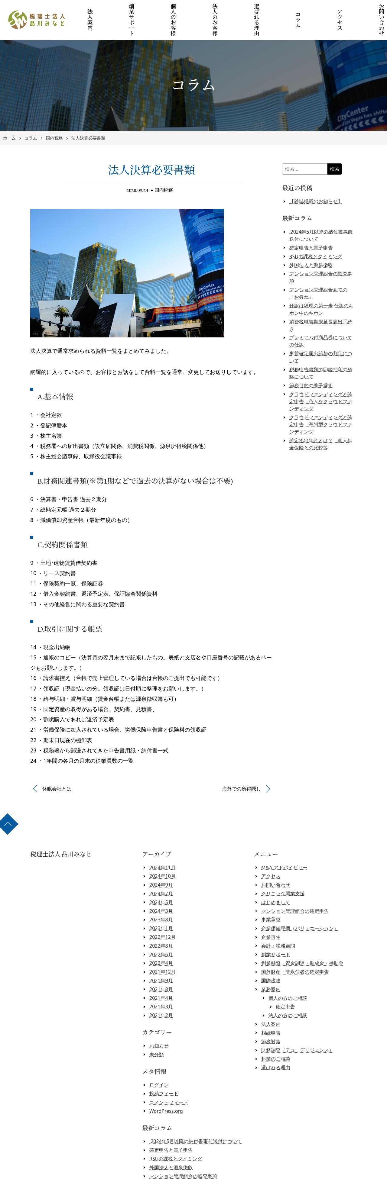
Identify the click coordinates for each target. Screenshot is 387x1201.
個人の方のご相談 (287, 977)
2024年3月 (161, 890)
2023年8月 (161, 899)
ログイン (159, 1064)
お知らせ (159, 1025)
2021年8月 (161, 968)
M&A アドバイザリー (284, 847)
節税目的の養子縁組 (311, 365)
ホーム (9, 117)
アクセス (330, 10)
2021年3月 (161, 986)
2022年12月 (162, 916)
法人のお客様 (216, 10)
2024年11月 (162, 847)
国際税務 (271, 960)
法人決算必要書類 (88, 117)
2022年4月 (161, 942)
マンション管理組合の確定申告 (295, 890)
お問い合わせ (275, 864)
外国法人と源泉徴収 (311, 244)
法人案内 (101, 10)
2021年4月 (161, 977)
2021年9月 (161, 960)
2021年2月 (161, 995)
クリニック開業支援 (283, 873)
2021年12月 (162, 951)
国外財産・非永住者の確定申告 (295, 951)
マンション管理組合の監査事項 (183, 1155)
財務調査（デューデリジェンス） (297, 1029)
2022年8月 (161, 925)
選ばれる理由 (253, 10)
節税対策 (271, 1021)
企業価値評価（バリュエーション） (300, 908)
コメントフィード (168, 1081)
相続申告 (271, 1012)
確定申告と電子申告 (311, 227)
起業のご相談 (275, 1038)
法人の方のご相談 (287, 995)
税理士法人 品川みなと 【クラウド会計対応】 (195, 1194)
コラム (292, 10)
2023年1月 (161, 908)
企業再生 (271, 916)
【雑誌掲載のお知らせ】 (316, 181)
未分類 (156, 1034)
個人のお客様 (178, 10)
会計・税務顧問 (278, 925)
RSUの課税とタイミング (315, 236)
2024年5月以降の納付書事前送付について (195, 1121)
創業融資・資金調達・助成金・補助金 (302, 942)
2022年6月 (161, 934)
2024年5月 (161, 881)
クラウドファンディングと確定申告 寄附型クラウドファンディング (320, 404)
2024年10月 (162, 855)
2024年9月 (161, 864)
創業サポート (139, 10)
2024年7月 (161, 873)
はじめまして (275, 881)
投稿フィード (163, 1073)
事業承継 (271, 899)
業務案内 (271, 968)
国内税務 (54, 117)
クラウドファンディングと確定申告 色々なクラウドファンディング (320, 380)
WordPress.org (166, 1090)
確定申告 (285, 986)
